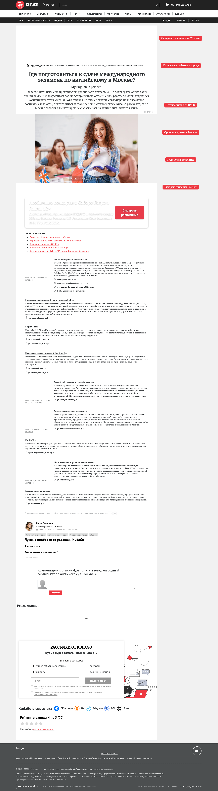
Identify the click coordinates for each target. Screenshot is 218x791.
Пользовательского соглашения (45, 695)
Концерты (40, 672)
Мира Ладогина (44, 523)
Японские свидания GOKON (44, 244)
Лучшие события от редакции (50, 665)
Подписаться (98, 681)
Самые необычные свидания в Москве (50, 237)
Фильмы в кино (33, 546)
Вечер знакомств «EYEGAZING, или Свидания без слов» (59, 250)
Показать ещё (32, 557)
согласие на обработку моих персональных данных (57, 686)
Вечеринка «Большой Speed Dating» (49, 247)
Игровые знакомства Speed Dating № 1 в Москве (55, 240)
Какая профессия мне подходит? (41, 551)
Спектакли (94, 665)
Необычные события (99, 672)
